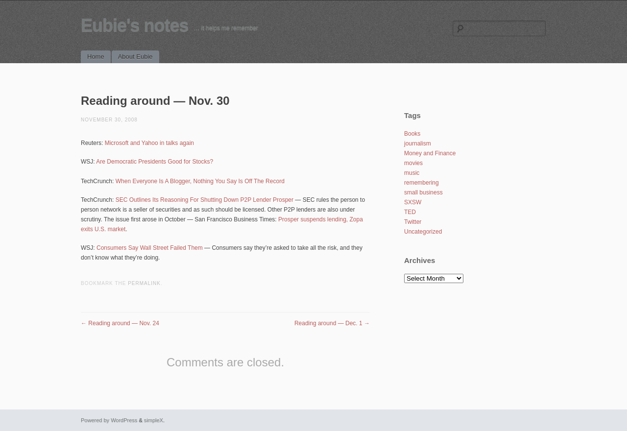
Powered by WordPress (109, 420)
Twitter (412, 221)
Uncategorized (423, 231)
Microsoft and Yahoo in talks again (149, 143)
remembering (421, 182)
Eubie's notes (135, 25)
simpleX (153, 420)
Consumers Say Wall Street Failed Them (149, 247)
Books (412, 133)
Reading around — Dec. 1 (332, 323)
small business (423, 192)
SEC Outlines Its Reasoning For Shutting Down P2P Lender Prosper (204, 199)
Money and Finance (430, 153)
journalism (417, 143)
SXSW (412, 202)
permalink (144, 283)
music (411, 172)
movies (413, 163)
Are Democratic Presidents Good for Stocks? (154, 161)
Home (95, 56)
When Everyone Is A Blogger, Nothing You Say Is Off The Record (200, 181)
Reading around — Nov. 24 (120, 323)
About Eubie (135, 56)
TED (410, 212)
